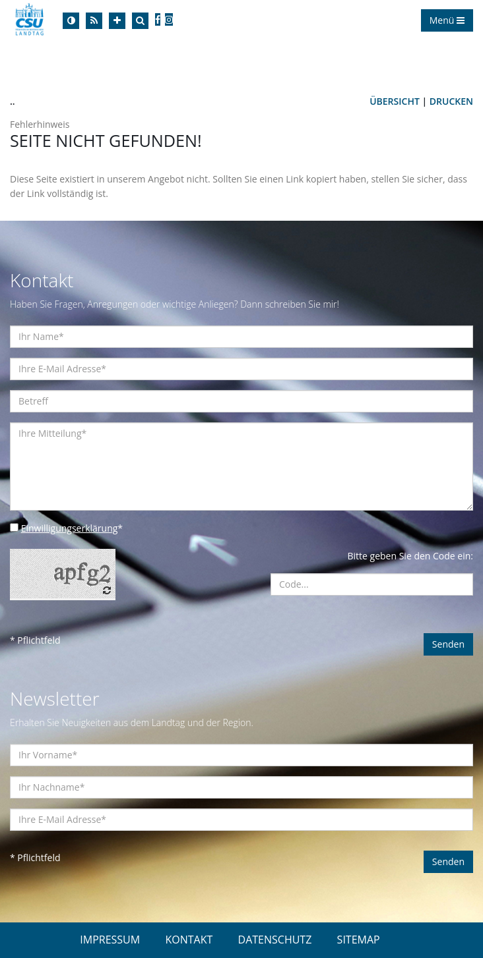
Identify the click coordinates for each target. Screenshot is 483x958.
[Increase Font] (117, 21)
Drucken (451, 101)
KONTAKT (188, 939)
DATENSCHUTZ (275, 939)
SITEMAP (358, 939)
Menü (447, 20)
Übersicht (395, 101)
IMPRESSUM (110, 939)
